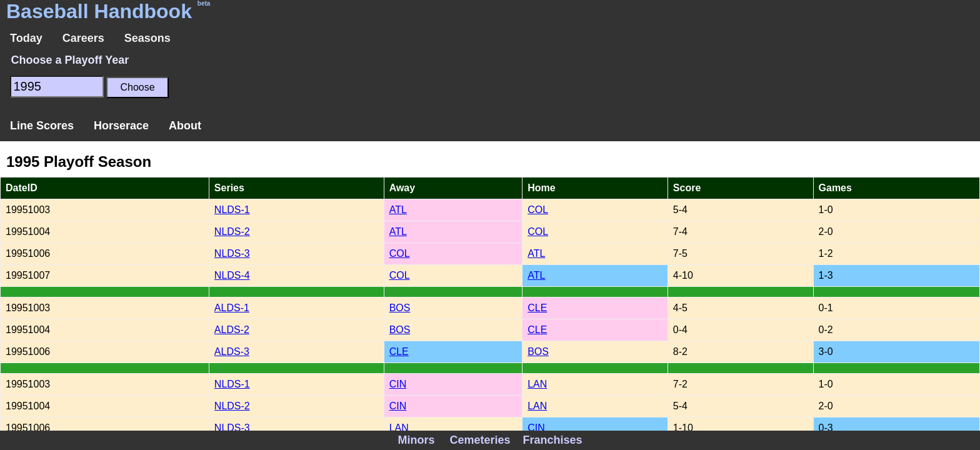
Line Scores (42, 125)
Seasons (147, 38)
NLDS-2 (232, 231)
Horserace (121, 125)
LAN (537, 384)
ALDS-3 (231, 351)
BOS (400, 307)
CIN (398, 384)
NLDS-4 (232, 275)
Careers (83, 38)
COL (538, 209)
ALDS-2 (231, 329)
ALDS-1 (231, 307)
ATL (398, 209)
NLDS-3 (232, 253)
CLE (537, 307)
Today (26, 38)
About (185, 125)
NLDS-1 (232, 209)
